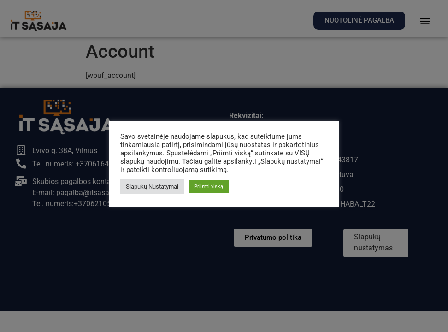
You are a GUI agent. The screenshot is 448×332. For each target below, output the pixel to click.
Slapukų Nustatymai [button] (152, 186)
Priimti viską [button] (208, 187)
